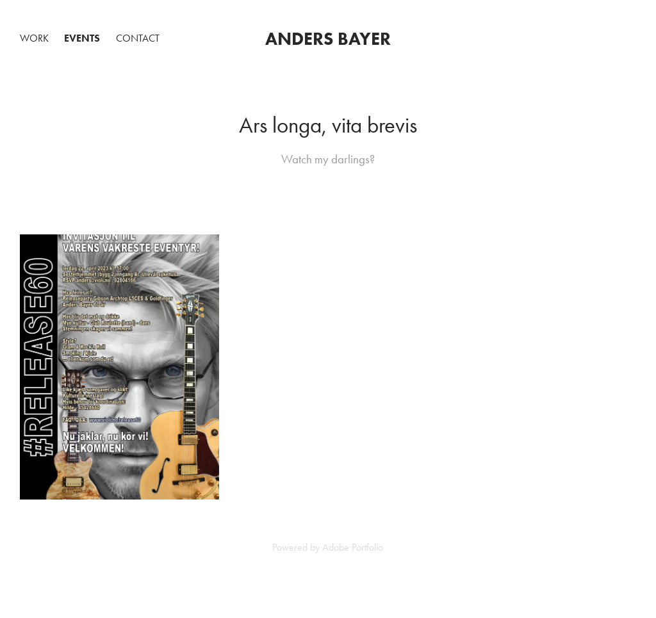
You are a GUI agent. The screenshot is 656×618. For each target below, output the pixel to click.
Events (82, 38)
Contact (138, 38)
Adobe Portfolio (352, 547)
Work (34, 38)
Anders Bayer (328, 38)
